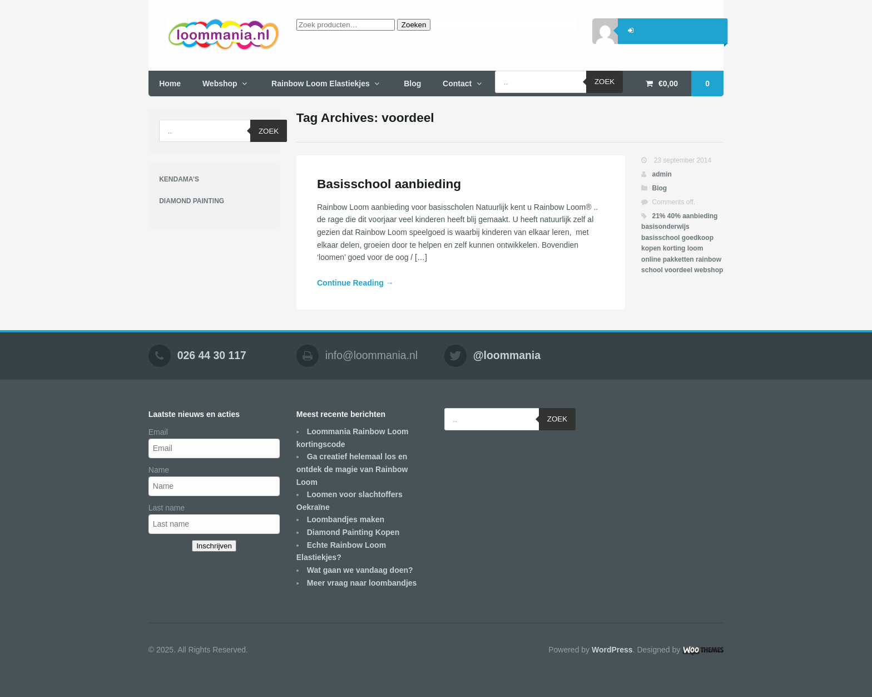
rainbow (708, 259)
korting (674, 248)
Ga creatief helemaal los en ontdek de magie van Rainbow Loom (352, 469)
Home (170, 83)
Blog (412, 83)
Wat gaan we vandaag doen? (360, 570)
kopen (651, 248)
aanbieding (699, 216)
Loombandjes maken (345, 519)
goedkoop (698, 238)
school (652, 270)
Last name (166, 507)
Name (158, 469)
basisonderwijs (665, 226)
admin (661, 174)
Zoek (604, 81)
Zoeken (414, 25)
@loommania (507, 356)
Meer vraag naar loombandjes (362, 582)
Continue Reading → (355, 282)
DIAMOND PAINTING (191, 201)
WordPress (612, 649)
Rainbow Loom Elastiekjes (320, 83)
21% (658, 216)
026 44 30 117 (211, 356)
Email (158, 432)
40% (674, 216)
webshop (708, 270)
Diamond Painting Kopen (353, 532)
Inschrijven (214, 546)
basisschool (660, 238)
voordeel (678, 270)
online (651, 259)
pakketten (678, 259)
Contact (457, 83)
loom (695, 248)
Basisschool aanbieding (389, 183)
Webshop (219, 83)
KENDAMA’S (179, 179)
